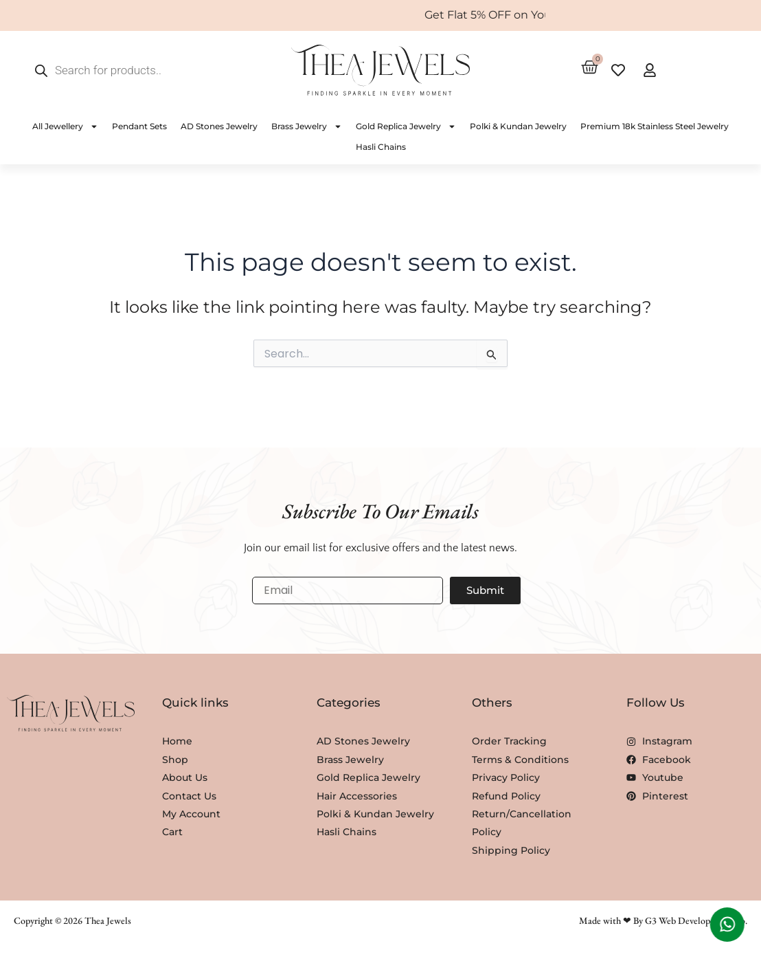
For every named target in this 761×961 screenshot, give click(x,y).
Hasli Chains (381, 147)
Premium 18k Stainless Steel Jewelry (654, 126)
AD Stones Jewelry (219, 126)
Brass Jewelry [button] (306, 126)
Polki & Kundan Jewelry (518, 126)
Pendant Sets (139, 126)
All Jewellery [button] (65, 126)
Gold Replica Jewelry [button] (406, 126)
